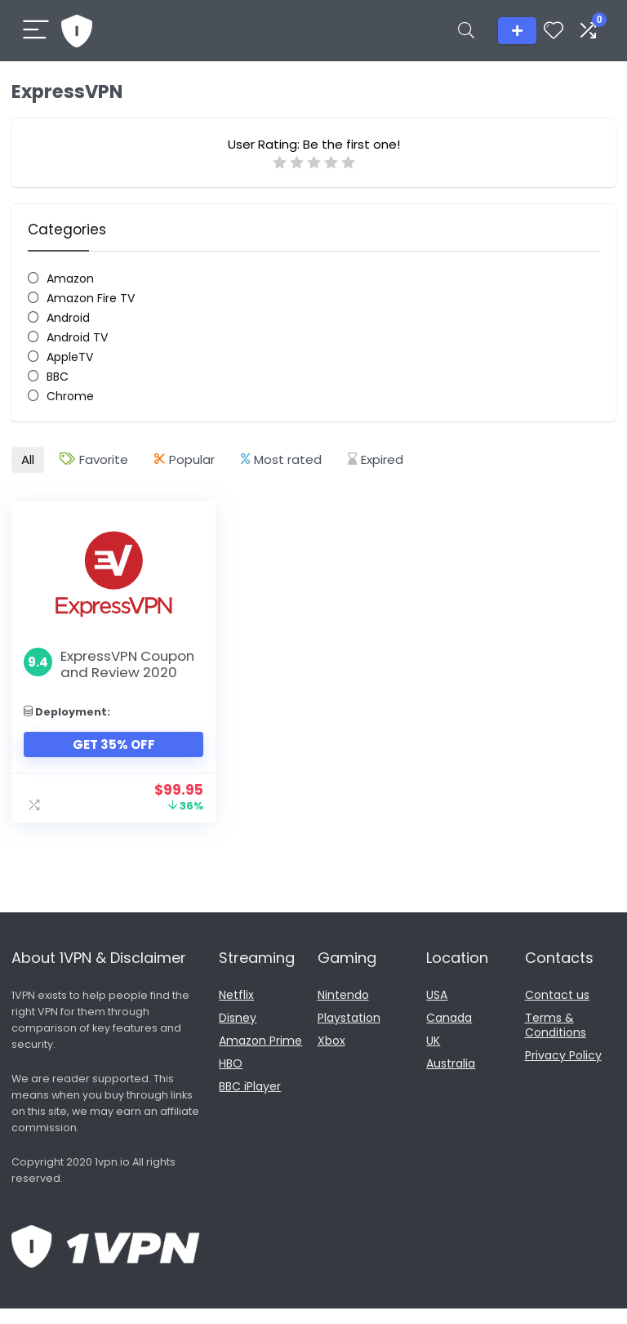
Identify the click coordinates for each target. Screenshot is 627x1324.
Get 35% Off (105, 760)
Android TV (77, 337)
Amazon (70, 278)
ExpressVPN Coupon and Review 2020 (103, 671)
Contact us (557, 1010)
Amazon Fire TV (91, 298)
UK (433, 1056)
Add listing (517, 31)
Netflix (236, 1010)
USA (436, 1010)
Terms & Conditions (555, 1040)
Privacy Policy (563, 1071)
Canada (449, 1033)
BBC (58, 376)
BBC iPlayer (250, 1102)
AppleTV (70, 357)
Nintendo (343, 1010)
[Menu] (36, 30)
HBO (230, 1079)
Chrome (70, 396)
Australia (450, 1079)
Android (68, 318)
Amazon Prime (260, 1056)
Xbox (331, 1056)
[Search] (466, 30)
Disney (237, 1033)
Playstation (349, 1033)
